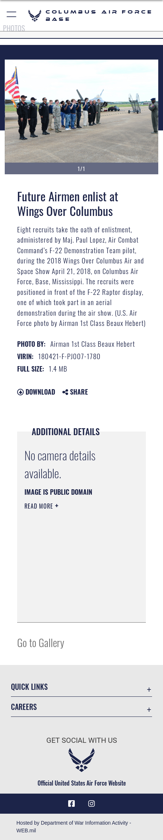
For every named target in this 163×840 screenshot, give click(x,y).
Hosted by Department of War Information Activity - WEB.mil (73, 826)
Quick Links (29, 686)
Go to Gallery (40, 642)
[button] (12, 15)
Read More (39, 506)
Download (36, 391)
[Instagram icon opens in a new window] (91, 803)
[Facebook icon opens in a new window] (71, 803)
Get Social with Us (81, 740)
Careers (24, 707)
